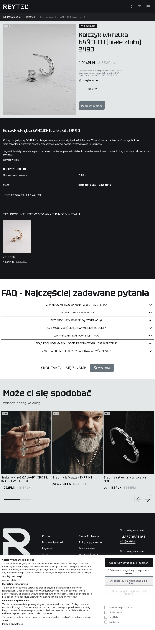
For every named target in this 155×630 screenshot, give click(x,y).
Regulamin (47, 548)
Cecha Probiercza (89, 536)
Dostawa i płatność (53, 542)
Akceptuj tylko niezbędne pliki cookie (128, 582)
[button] (139, 499)
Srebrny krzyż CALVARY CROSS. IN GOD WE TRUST (24, 479)
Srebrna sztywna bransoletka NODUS (125, 479)
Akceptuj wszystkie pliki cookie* (128, 562)
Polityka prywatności (91, 542)
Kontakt (46, 536)
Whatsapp (101, 368)
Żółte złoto (9, 257)
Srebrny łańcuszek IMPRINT (72, 477)
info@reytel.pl (127, 541)
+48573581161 (132, 537)
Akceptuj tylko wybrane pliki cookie (129, 592)
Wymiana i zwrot (88, 554)
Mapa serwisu (87, 548)
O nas (45, 554)
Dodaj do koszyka (91, 105)
